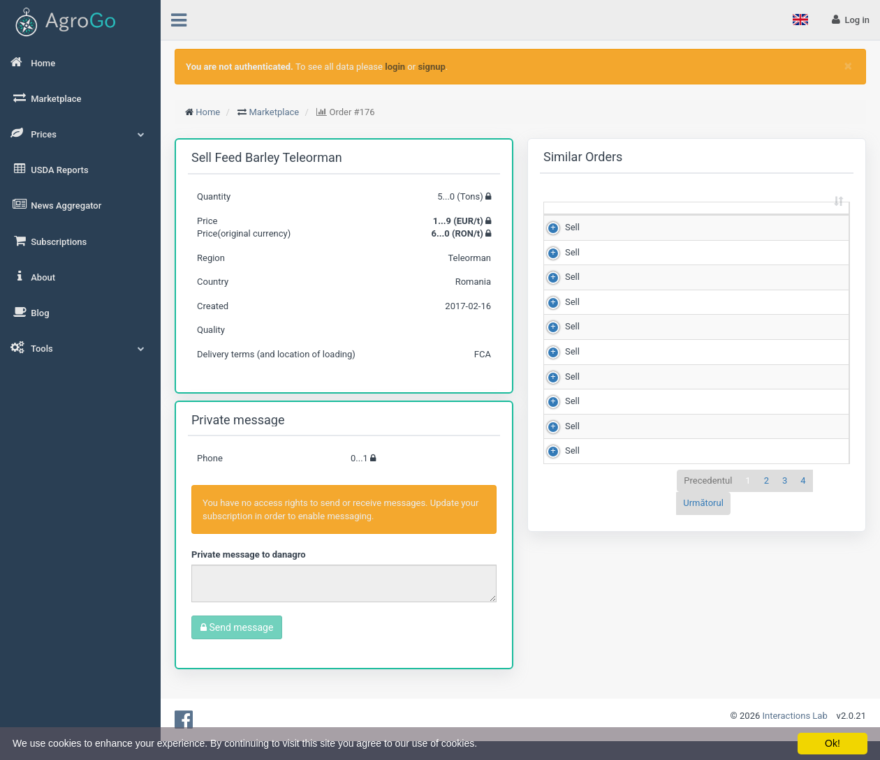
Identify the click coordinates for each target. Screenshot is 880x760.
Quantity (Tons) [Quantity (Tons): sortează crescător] (609, 220)
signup (431, 66)
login (395, 66)
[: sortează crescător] (565, 221)
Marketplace (274, 112)
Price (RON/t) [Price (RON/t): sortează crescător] (675, 220)
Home (208, 112)
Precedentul (708, 655)
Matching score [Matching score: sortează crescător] (742, 220)
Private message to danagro (248, 554)
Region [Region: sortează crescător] (808, 227)
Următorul (703, 678)
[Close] (848, 66)
